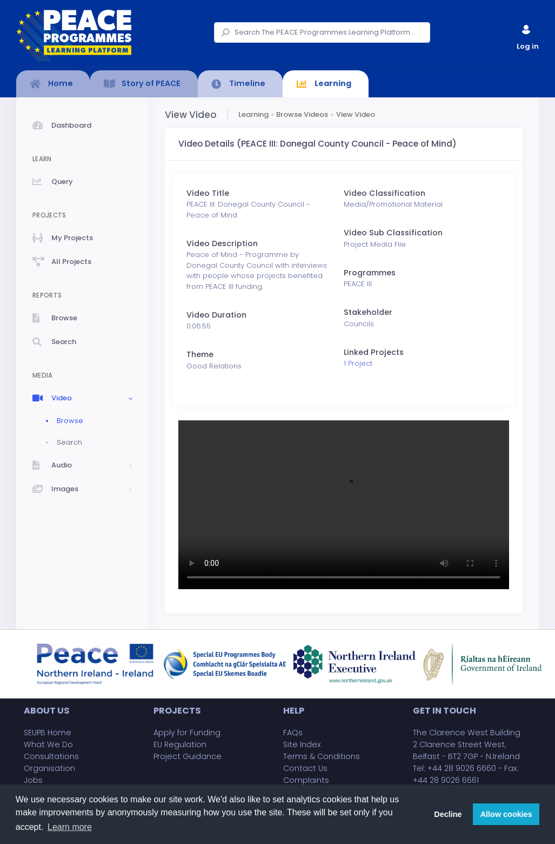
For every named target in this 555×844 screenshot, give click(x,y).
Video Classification (384, 193)
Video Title (207, 193)
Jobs (33, 780)
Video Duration (216, 314)
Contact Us (305, 768)
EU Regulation (179, 744)
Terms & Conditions (321, 756)
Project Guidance (187, 756)
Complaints (306, 780)
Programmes (370, 272)
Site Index (302, 744)
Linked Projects (374, 352)
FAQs (293, 732)
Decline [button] (448, 814)
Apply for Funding (186, 732)
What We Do (48, 744)
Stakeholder (368, 312)
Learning (253, 114)
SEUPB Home (47, 732)
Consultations (51, 756)
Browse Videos (302, 114)
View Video (355, 114)
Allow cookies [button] (506, 814)
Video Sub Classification (393, 232)
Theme (199, 354)
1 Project (358, 363)
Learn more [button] (70, 827)
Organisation (49, 768)
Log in (527, 34)
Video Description (222, 243)
